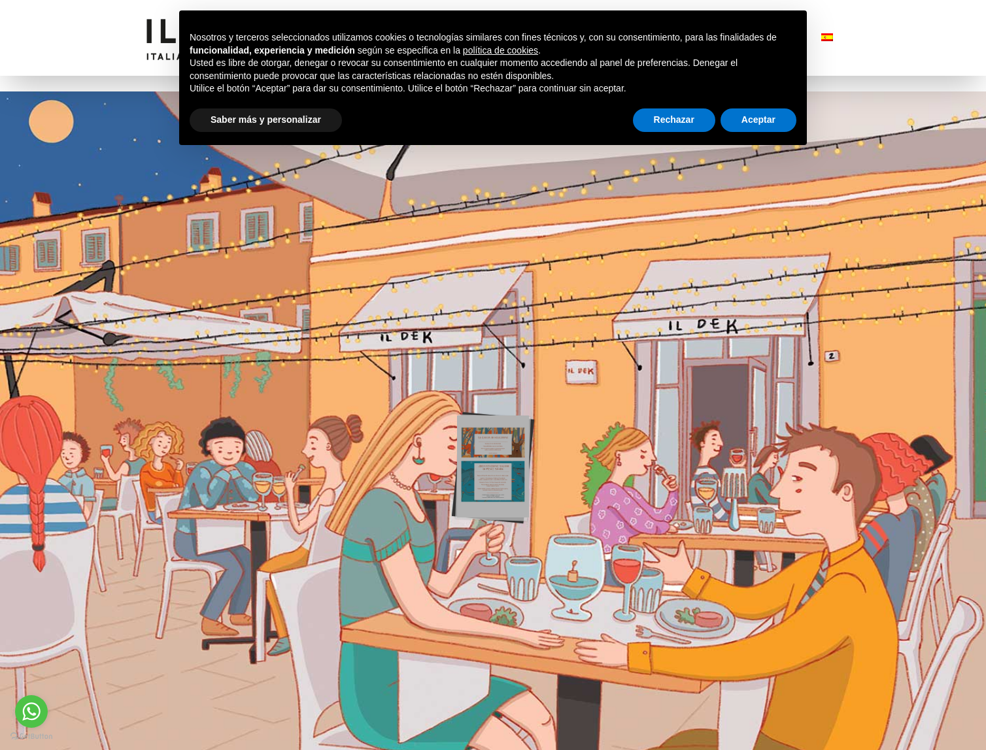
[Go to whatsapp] (31, 711)
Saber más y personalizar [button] (266, 119)
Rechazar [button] (674, 119)
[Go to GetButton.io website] (31, 736)
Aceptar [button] (758, 119)
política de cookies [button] (500, 50)
